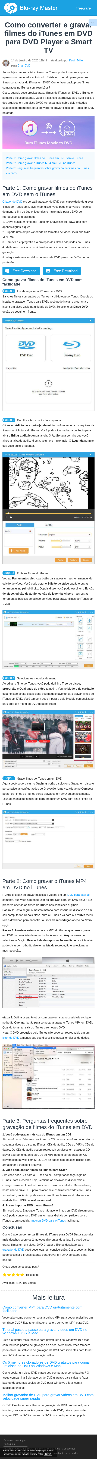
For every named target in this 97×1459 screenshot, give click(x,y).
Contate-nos (68, 1448)
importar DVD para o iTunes (48, 1220)
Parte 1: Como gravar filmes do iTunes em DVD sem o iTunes (44, 158)
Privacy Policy (39, 1450)
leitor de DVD (10, 1037)
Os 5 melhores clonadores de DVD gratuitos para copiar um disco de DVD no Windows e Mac (46, 1364)
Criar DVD (24, 65)
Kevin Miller (76, 60)
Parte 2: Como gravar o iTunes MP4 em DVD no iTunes (41, 163)
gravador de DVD (13, 1249)
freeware (83, 8)
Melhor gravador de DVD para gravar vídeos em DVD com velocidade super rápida (48, 1396)
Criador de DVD (12, 201)
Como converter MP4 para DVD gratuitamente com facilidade (42, 1309)
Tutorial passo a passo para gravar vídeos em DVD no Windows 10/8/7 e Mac (44, 1331)
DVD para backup (78, 894)
